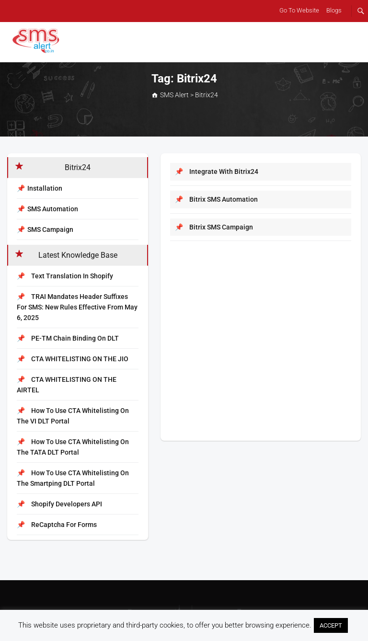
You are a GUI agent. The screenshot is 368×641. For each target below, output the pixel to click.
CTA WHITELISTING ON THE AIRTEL (66, 385)
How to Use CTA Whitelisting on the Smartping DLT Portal (73, 478)
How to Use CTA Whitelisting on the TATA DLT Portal (73, 447)
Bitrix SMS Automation (216, 199)
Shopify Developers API (59, 504)
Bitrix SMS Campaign (214, 227)
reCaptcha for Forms (57, 524)
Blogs (334, 10)
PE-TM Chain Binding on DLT (68, 338)
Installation (44, 188)
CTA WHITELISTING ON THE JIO (72, 359)
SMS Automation (52, 209)
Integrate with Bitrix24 (216, 171)
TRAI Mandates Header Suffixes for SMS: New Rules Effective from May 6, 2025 (77, 307)
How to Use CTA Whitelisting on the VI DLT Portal (73, 416)
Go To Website (299, 10)
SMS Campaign (50, 229)
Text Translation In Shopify (65, 276)
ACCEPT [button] (331, 625)
